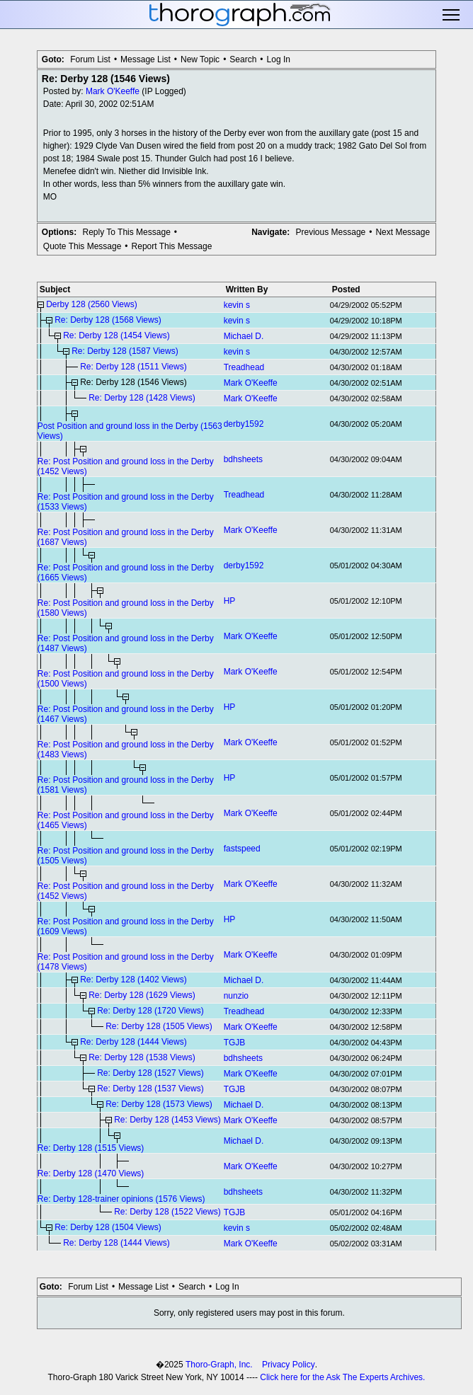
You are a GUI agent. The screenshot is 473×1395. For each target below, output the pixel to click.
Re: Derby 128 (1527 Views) (150, 1073)
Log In (278, 59)
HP (230, 601)
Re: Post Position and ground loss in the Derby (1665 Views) (126, 572)
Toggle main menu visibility (452, 15)
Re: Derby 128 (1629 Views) (142, 995)
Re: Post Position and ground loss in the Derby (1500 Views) (126, 679)
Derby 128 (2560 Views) (91, 304)
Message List (145, 59)
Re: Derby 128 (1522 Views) (167, 1212)
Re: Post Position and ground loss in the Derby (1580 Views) (126, 608)
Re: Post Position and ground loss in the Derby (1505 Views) (126, 856)
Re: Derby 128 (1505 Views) (159, 1026)
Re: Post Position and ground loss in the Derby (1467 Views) (126, 714)
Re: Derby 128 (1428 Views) (142, 398)
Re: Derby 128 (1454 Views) (116, 335)
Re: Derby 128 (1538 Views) (142, 1057)
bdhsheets (243, 459)
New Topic (200, 59)
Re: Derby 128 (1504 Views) (108, 1227)
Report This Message (172, 246)
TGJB (235, 1042)
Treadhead (244, 367)
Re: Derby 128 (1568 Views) (108, 320)
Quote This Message (82, 246)
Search (242, 59)
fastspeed (242, 849)
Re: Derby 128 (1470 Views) (91, 1173)
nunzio (236, 996)
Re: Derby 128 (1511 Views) (133, 367)
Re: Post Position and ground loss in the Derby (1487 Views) (126, 643)
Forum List (90, 59)
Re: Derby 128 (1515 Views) (91, 1148)
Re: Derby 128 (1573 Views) (159, 1104)
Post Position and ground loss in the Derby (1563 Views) (130, 431)
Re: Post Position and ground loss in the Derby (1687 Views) (126, 537)
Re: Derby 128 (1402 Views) (133, 979)
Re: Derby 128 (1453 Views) (167, 1120)
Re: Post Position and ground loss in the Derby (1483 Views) (126, 749)
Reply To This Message (127, 232)
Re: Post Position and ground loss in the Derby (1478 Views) (126, 962)
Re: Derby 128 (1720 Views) (150, 1011)
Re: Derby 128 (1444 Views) (133, 1042)
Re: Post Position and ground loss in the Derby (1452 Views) (126, 466)
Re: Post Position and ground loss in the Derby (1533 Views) (126, 502)
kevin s (237, 305)
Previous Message (331, 232)
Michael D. (244, 336)
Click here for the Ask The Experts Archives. (342, 1377)
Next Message (402, 232)
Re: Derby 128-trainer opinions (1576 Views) (121, 1199)
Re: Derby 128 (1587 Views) (125, 351)
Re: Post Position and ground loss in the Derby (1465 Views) (126, 820)
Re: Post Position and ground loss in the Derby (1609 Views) (126, 926)
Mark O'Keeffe (112, 91)
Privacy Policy (288, 1365)
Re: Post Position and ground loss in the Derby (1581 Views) (126, 785)
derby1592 (244, 424)
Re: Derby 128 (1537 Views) (150, 1088)
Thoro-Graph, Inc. (219, 1365)
